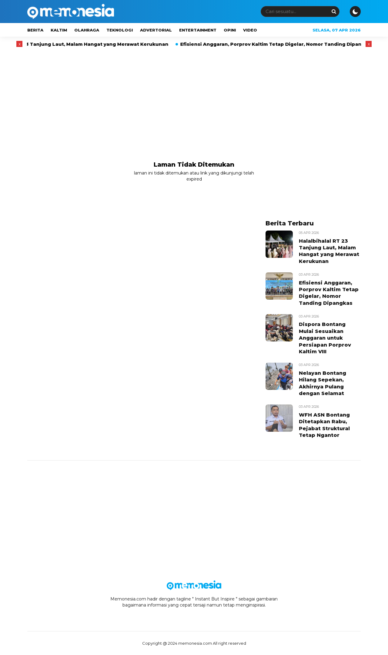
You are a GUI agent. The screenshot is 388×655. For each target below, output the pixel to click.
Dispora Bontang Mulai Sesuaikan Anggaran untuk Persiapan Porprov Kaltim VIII (325, 337)
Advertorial (156, 30)
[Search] (333, 11)
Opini (230, 30)
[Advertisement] (194, 94)
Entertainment (197, 30)
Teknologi (119, 30)
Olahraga (86, 30)
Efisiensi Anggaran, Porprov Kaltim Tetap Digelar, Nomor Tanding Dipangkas (283, 44)
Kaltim (59, 30)
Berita (35, 30)
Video (250, 30)
